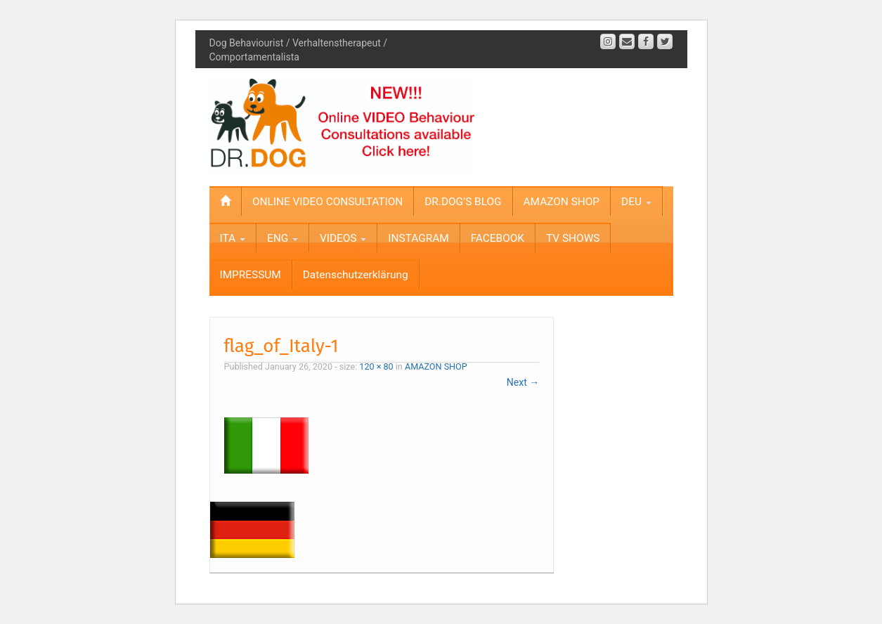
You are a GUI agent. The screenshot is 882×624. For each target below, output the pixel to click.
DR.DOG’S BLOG (462, 201)
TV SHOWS (572, 238)
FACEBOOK (497, 238)
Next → (523, 382)
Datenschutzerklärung (355, 274)
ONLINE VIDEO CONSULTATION (327, 201)
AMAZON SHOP (561, 201)
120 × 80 (376, 366)
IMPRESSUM (250, 274)
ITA (232, 238)
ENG (282, 238)
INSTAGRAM (418, 238)
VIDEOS (343, 238)
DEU (636, 201)
